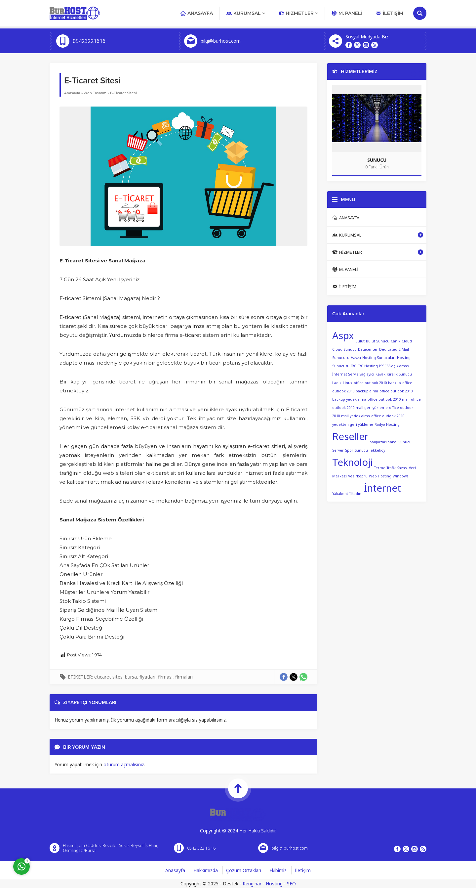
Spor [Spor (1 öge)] (349, 450)
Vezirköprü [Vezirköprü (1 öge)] (358, 475)
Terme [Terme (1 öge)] (379, 467)
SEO (291, 883)
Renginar (252, 883)
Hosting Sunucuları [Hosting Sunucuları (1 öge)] (379, 357)
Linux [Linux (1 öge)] (347, 382)
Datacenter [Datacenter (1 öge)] (368, 349)
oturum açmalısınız (123, 764)
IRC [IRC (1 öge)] (353, 366)
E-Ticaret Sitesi (123, 93)
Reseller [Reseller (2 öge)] (350, 436)
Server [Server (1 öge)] (338, 450)
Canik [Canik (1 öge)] (395, 341)
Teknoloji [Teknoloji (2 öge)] (352, 462)
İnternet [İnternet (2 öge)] (382, 488)
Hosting (274, 883)
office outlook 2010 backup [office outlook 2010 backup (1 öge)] (377, 382)
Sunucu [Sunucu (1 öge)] (361, 450)
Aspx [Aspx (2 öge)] (343, 335)
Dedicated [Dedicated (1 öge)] (388, 349)
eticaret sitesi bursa (115, 677)
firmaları (184, 677)
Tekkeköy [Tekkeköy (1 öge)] (377, 450)
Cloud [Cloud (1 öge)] (407, 341)
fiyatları (147, 677)
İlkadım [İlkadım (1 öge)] (356, 493)
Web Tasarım (95, 93)
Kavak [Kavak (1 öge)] (380, 374)
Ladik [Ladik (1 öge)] (336, 382)
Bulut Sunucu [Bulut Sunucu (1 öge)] (377, 341)
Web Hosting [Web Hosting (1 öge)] (380, 475)
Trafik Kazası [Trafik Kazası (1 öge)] (397, 467)
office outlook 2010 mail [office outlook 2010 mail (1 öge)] (389, 399)
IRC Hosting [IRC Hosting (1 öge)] (368, 366)
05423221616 (89, 41)
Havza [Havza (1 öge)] (356, 357)
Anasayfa (72, 93)
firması (165, 677)
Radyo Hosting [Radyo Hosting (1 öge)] (387, 424)
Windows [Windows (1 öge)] (400, 475)
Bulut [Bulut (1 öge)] (360, 341)
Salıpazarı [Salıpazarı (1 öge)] (378, 441)
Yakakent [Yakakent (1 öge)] (340, 493)
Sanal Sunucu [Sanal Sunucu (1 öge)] (400, 441)
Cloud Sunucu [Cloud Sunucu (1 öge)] (344, 349)
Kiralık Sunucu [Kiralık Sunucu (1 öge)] (399, 374)
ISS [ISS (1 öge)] (381, 366)
